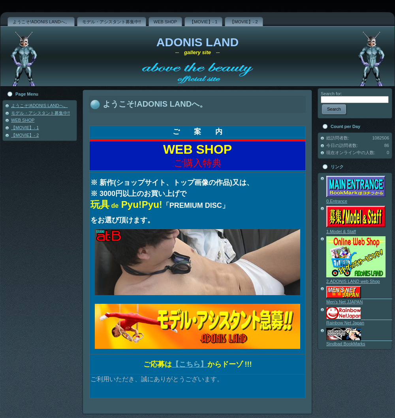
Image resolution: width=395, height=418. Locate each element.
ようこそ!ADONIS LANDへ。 (39, 105)
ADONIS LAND (197, 42)
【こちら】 (189, 364)
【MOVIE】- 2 (25, 135)
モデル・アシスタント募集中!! (40, 113)
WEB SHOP (22, 120)
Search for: (331, 93)
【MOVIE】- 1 (25, 127)
